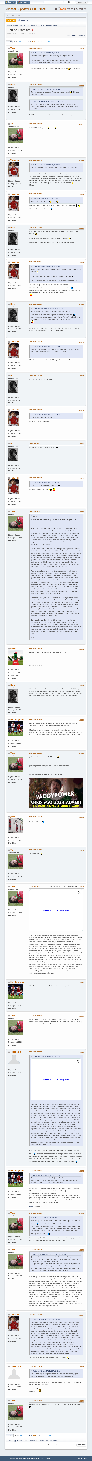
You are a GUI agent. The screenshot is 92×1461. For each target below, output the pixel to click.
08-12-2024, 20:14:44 (35, 160)
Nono (12, 85)
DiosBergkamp (17, 719)
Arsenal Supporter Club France (26, 9)
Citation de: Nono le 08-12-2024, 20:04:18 (46, 165)
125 (46, 42)
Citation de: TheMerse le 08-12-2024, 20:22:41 (48, 309)
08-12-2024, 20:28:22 (35, 341)
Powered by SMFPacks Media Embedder (39, 1458)
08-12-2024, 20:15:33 (35, 194)
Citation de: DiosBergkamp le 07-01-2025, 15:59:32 (49, 1254)
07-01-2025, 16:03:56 (35, 1213)
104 (26, 42)
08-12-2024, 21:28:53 (35, 478)
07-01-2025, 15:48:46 (35, 1015)
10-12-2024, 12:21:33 (35, 719)
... (24, 42)
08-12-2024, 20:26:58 (35, 304)
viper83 (13, 649)
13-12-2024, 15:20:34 (35, 753)
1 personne (32, 1206)
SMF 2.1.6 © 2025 (10, 1458)
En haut (10, 1435)
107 (37, 42)
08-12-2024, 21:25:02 (35, 443)
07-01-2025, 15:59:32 (35, 1170)
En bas (9, 42)
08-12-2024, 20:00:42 (35, 48)
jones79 (14, 817)
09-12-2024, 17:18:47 (35, 511)
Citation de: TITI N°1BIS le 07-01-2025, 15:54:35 (48, 1218)
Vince (12, 48)
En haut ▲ (84, 1458)
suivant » (81, 35)
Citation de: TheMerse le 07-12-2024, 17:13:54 (48, 101)
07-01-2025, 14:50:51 (35, 886)
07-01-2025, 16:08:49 (35, 1249)
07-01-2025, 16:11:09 (35, 1366)
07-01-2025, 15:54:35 (35, 1052)
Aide (79, 1458)
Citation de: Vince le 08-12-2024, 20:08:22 (46, 199)
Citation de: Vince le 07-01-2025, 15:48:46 (46, 1175)
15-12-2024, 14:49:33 (35, 850)
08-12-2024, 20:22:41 (35, 262)
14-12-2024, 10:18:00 (35, 816)
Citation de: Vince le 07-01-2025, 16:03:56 (46, 1371)
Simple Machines (21, 1458)
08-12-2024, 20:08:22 (35, 123)
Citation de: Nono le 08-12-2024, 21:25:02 (46, 482)
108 (41, 42)
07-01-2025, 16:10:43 (35, 1314)
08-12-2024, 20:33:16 (35, 375)
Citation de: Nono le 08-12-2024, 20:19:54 (46, 267)
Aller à (50, 1445)
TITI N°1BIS (15, 1052)
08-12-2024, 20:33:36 (35, 409)
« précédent (71, 35)
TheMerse (14, 160)
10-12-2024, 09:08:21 (35, 685)
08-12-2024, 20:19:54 (35, 227)
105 (29, 42)
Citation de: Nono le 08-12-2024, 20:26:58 (46, 346)
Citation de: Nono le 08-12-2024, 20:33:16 (46, 414)
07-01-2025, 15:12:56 (35, 982)
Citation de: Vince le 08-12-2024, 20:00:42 (46, 89)
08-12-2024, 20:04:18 (35, 84)
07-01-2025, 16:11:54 (35, 1400)
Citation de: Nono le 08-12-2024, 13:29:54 (46, 53)
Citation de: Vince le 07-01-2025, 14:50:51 (46, 1057)
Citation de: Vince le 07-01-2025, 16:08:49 (46, 1319)
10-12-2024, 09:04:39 (35, 648)
